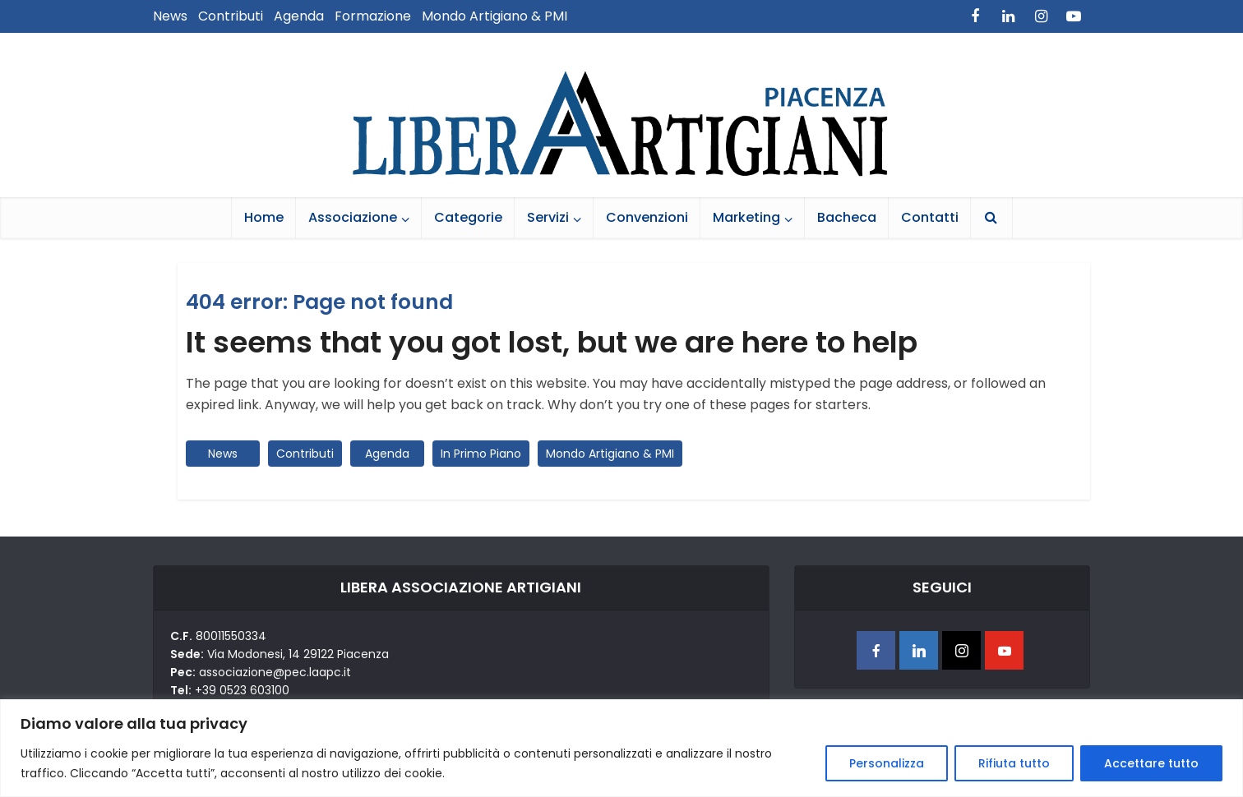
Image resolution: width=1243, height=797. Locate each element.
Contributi (230, 16)
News (170, 16)
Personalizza (886, 763)
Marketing (746, 217)
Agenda (299, 16)
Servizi (548, 217)
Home (264, 217)
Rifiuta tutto (1014, 763)
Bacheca (846, 217)
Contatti (930, 217)
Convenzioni (647, 217)
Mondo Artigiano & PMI (494, 16)
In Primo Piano (481, 453)
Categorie (468, 217)
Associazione (352, 217)
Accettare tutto (1151, 763)
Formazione (373, 16)
